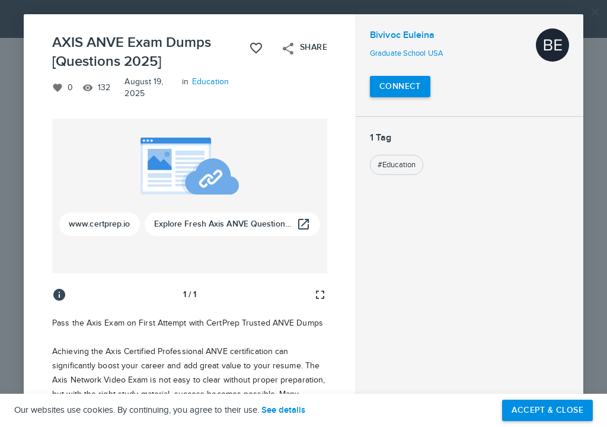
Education (210, 82)
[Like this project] (256, 48)
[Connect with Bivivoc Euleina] (400, 86)
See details (283, 410)
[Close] (595, 12)
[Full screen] (320, 295)
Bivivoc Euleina (402, 35)
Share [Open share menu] (304, 49)
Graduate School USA (406, 53)
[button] (303, 213)
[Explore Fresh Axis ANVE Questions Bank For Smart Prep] (233, 224)
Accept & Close (547, 410)
